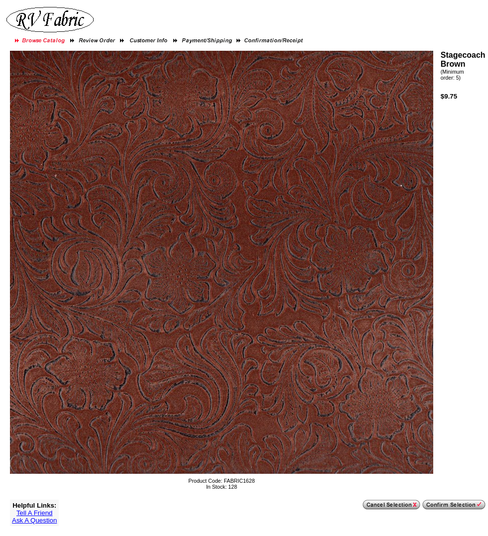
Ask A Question (34, 520)
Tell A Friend (34, 513)
